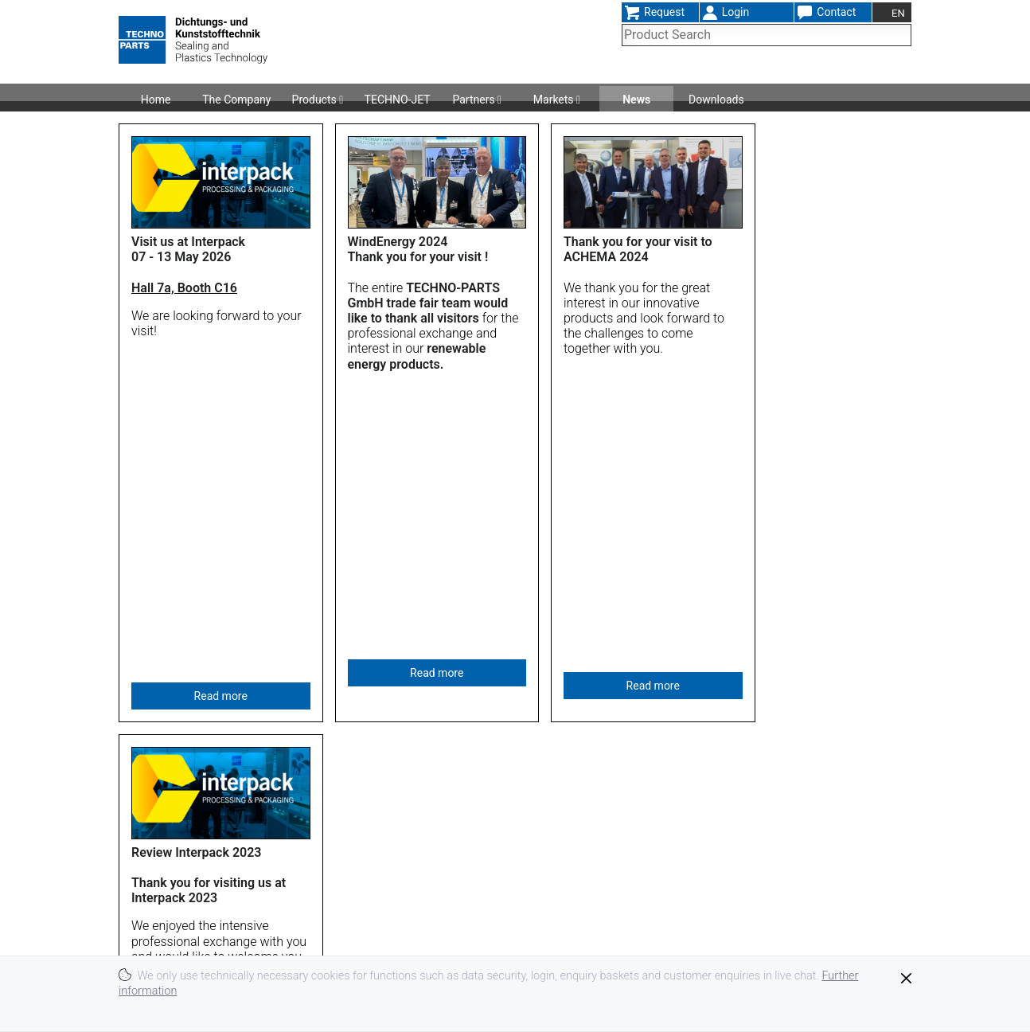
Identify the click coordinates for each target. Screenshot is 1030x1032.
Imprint (680, 922)
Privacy (681, 950)
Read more (221, 426)
